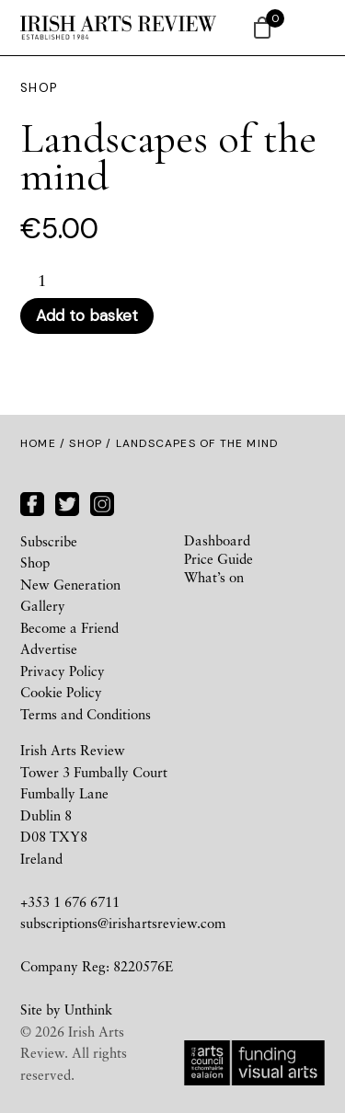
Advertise (48, 648)
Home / (44, 443)
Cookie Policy (61, 691)
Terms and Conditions (85, 714)
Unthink (88, 1009)
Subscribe (48, 541)
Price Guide (218, 558)
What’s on (214, 576)
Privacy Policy (62, 670)
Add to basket (87, 315)
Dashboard (217, 540)
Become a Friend (69, 627)
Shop (85, 443)
